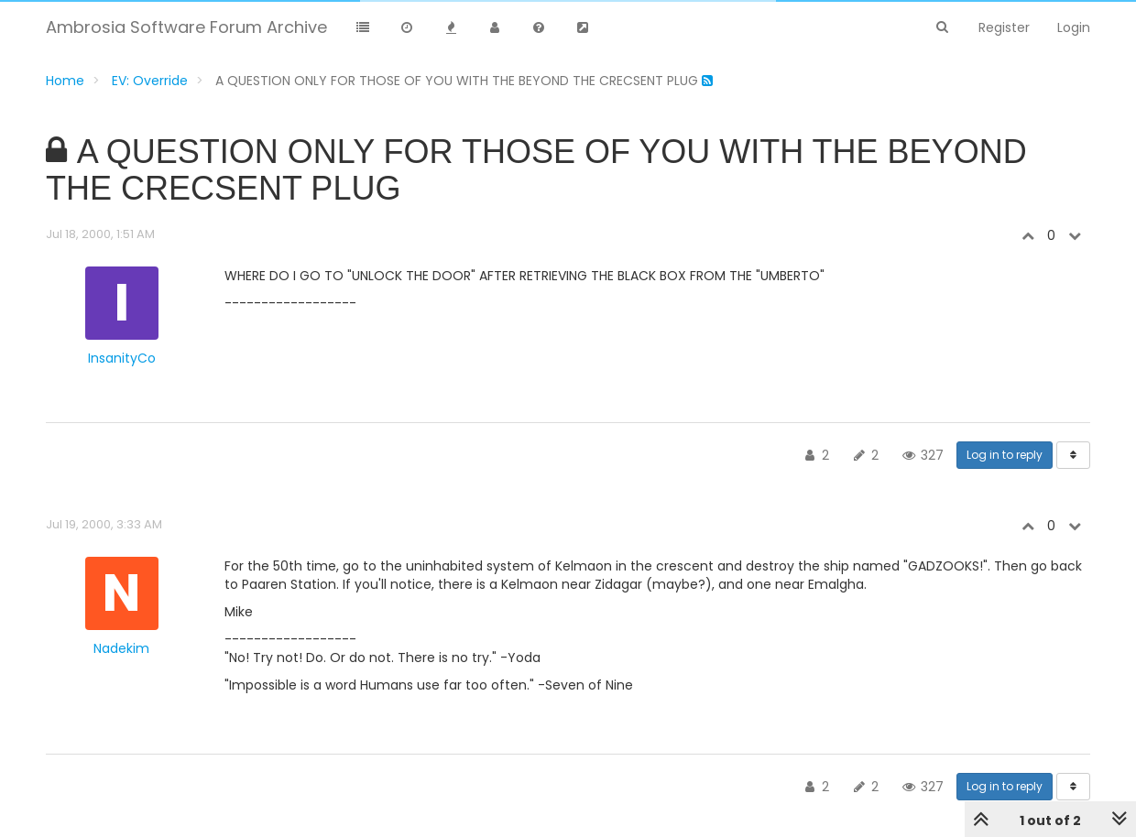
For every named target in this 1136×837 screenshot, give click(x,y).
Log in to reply (1005, 454)
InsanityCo (122, 358)
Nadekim (121, 648)
